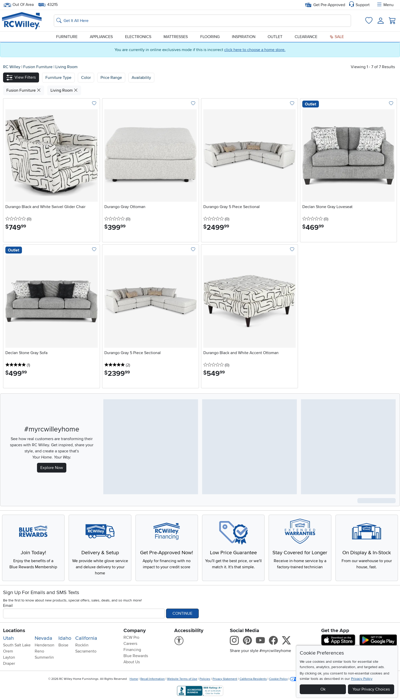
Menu (385, 4)
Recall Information (152, 679)
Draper (9, 663)
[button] (21, 77)
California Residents (253, 679)
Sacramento (85, 651)
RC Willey (11, 66)
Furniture (67, 36)
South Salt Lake (17, 645)
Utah (8, 638)
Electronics (138, 36)
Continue (182, 613)
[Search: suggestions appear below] (202, 21)
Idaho (64, 638)
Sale (337, 36)
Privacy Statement (224, 679)
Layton (9, 657)
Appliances (101, 36)
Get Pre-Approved (325, 5)
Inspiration (243, 36)
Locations (14, 630)
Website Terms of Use (182, 679)
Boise (63, 645)
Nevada (43, 638)
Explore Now (51, 467)
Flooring (210, 36)
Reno (39, 651)
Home (134, 679)
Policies (204, 679)
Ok (323, 689)
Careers (130, 643)
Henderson (44, 645)
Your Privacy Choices (371, 689)
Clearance (306, 36)
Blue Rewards (135, 655)
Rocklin (82, 645)
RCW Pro (131, 637)
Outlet (275, 36)
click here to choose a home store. (254, 49)
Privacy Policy (361, 679)
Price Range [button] (111, 77)
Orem (8, 651)
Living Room (66, 66)
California (86, 638)
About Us (131, 662)
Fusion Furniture (38, 66)
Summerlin (44, 657)
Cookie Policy (278, 679)
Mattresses (176, 36)
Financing (132, 649)
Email (8, 605)
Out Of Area (18, 5)
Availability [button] (141, 77)
